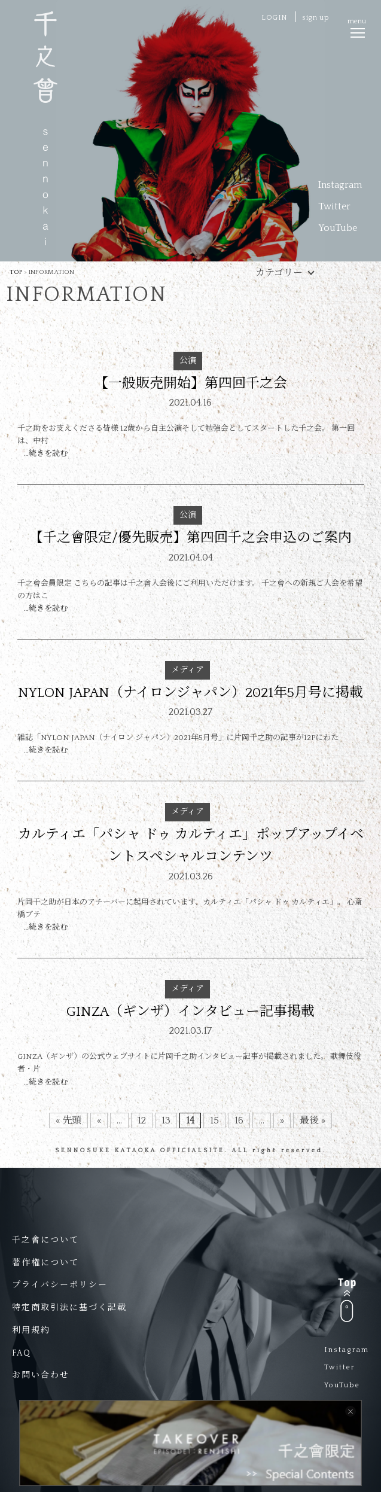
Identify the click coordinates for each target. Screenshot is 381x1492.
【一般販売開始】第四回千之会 (191, 383)
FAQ (21, 1353)
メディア (187, 670)
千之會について (45, 1240)
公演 (187, 361)
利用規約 (31, 1330)
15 (214, 1120)
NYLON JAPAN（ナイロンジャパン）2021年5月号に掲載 (190, 693)
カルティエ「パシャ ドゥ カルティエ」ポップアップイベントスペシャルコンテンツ (191, 845)
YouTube (337, 228)
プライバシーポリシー (60, 1285)
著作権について (45, 1263)
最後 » (312, 1120)
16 (238, 1120)
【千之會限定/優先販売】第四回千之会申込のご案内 (190, 538)
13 (165, 1120)
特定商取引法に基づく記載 (69, 1308)
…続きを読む (46, 453)
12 (142, 1120)
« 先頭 (68, 1120)
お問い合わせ (40, 1375)
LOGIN (274, 18)
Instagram (340, 184)
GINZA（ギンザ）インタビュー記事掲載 (190, 1011)
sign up (315, 18)
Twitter (334, 206)
